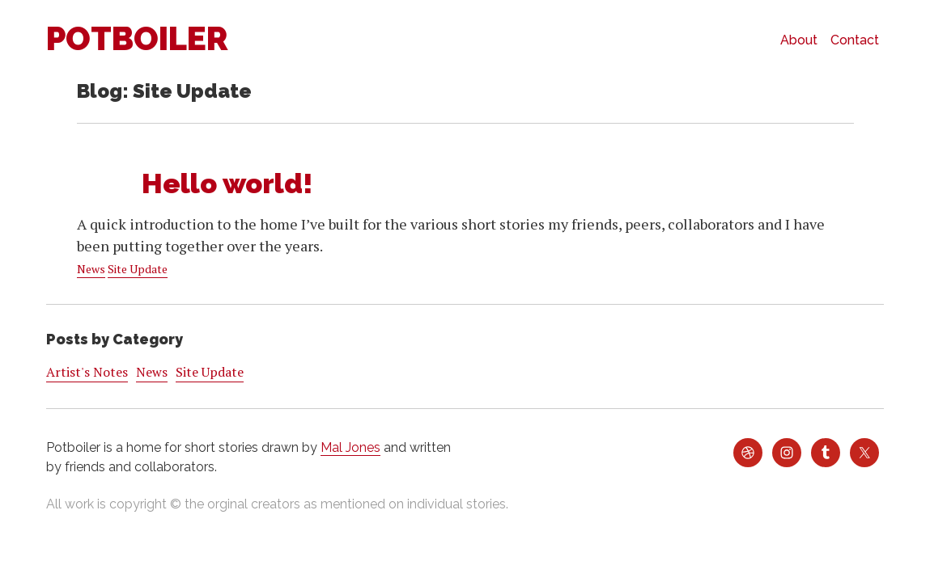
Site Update (138, 268)
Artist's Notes (87, 372)
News (91, 268)
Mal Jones (350, 447)
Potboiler (137, 38)
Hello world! (227, 183)
